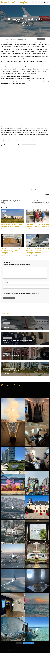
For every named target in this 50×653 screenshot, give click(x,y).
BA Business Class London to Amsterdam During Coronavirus (39, 202)
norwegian (10, 194)
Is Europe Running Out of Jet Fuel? (12, 325)
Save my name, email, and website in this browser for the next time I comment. (22, 293)
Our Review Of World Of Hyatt (11, 371)
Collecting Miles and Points (9, 368)
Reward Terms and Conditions (29, 144)
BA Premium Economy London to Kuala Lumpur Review (17, 340)
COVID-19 (3, 194)
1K (3, 255)
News (25, 15)
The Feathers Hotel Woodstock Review (13, 355)
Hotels (5, 353)
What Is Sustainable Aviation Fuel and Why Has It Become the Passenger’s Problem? (37, 251)
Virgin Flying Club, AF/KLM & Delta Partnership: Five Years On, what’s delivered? (37, 226)
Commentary (5, 235)
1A (3, 229)
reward (15, 194)
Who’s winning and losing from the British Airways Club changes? (12, 251)
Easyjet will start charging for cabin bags (10, 202)
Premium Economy (7, 338)
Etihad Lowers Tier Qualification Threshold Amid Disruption (11, 225)
